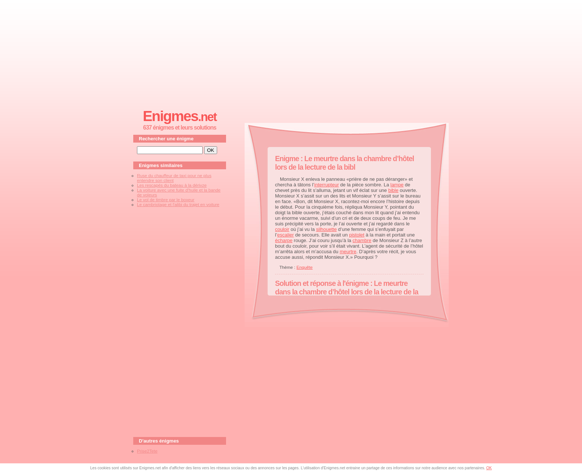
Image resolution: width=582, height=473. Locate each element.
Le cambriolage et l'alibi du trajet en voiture (178, 204)
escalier (285, 235)
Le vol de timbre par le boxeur (165, 199)
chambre (362, 240)
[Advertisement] (291, 52)
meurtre (348, 251)
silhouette (326, 229)
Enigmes (179, 116)
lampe (396, 184)
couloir (282, 229)
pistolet (356, 235)
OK (489, 468)
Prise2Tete (147, 450)
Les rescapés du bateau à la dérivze (172, 185)
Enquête (305, 267)
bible (393, 190)
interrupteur (326, 184)
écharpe (283, 240)
